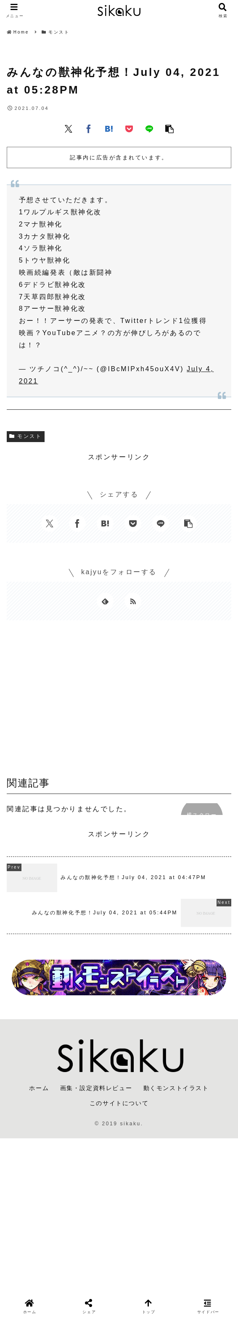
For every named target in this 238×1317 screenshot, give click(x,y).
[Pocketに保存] (129, 128)
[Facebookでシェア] (88, 128)
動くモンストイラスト (176, 1088)
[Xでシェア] (68, 128)
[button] (169, 128)
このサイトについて (119, 1103)
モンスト (25, 436)
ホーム (39, 1088)
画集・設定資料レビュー (96, 1088)
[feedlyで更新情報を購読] (105, 601)
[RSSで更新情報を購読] (132, 601)
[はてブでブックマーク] (109, 128)
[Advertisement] (119, 701)
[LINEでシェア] (149, 128)
